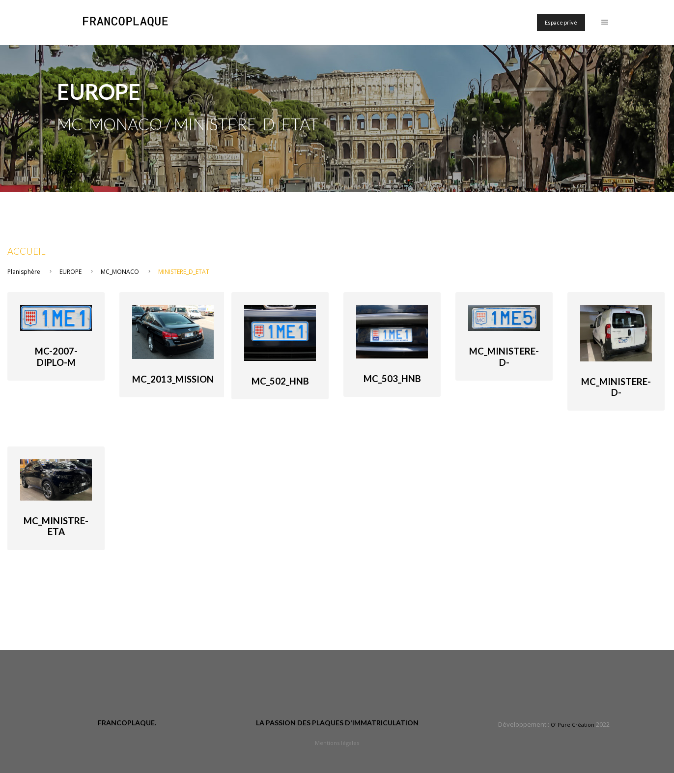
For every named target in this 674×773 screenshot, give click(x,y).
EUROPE (70, 272)
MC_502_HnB (280, 381)
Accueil (26, 251)
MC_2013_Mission (173, 379)
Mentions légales (337, 742)
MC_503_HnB (392, 378)
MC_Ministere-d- (504, 356)
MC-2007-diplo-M (56, 356)
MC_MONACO (120, 272)
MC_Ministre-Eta (56, 526)
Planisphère (23, 272)
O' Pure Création (572, 724)
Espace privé (561, 22)
